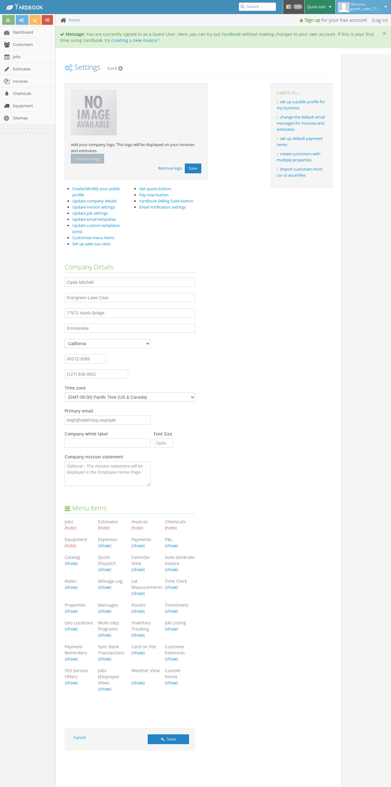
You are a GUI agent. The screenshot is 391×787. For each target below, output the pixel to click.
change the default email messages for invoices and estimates (301, 123)
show (104, 545)
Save (193, 168)
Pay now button (154, 195)
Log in (379, 20)
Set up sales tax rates (91, 244)
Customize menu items (93, 237)
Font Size (163, 434)
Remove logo (170, 168)
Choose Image (87, 158)
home (74, 20)
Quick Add (320, 6)
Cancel (79, 737)
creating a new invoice (134, 40)
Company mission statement (94, 457)
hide (70, 528)
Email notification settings (162, 207)
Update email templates (94, 219)
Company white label (86, 434)
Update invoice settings (93, 207)
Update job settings (90, 213)
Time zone (75, 388)
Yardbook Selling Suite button (166, 201)
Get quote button (155, 188)
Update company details (94, 201)
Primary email (79, 411)
